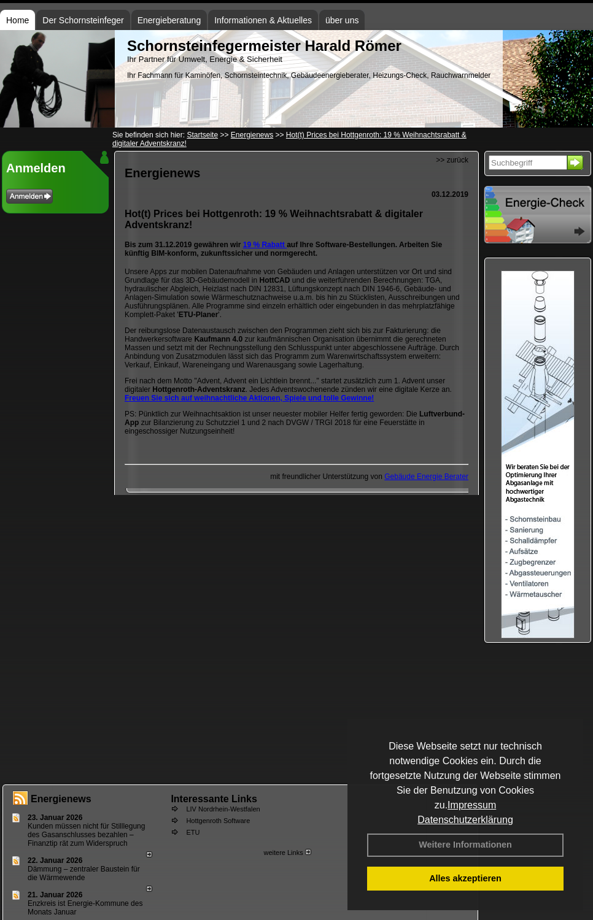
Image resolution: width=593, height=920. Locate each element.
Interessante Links (214, 799)
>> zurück (452, 160)
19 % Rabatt (265, 244)
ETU (193, 832)
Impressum (472, 805)
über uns (342, 20)
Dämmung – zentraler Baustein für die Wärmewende (84, 873)
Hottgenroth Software (218, 820)
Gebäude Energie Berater (426, 476)
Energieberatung (169, 20)
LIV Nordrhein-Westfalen (223, 809)
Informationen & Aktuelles (263, 20)
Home (17, 20)
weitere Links (287, 852)
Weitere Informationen (465, 844)
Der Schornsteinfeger (82, 20)
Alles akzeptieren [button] (465, 878)
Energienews (61, 799)
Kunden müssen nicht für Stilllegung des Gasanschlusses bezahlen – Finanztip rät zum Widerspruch (86, 835)
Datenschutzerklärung (465, 820)
